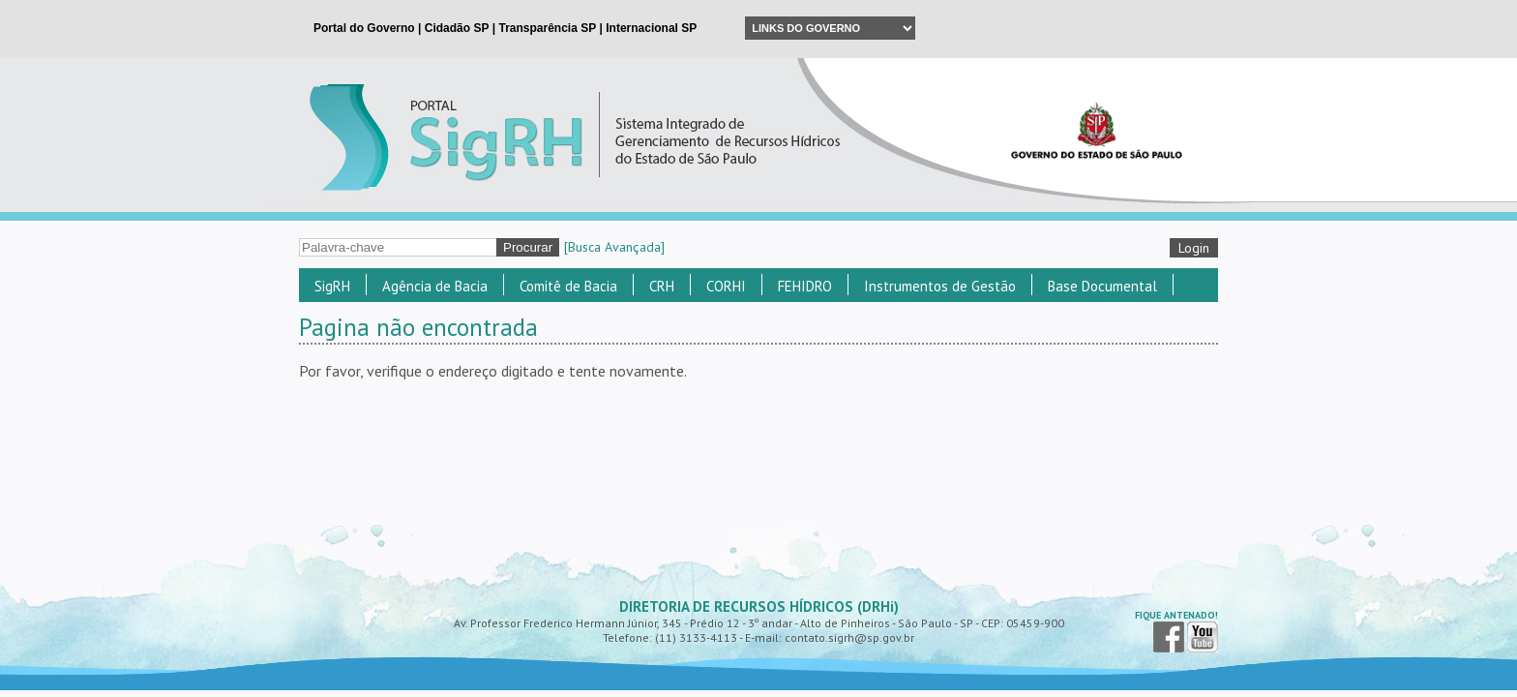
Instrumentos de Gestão (940, 286)
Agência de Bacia (435, 286)
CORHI (726, 286)
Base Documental (1102, 286)
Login (1193, 248)
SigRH (332, 286)
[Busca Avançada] (614, 247)
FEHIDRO (805, 286)
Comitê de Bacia (568, 286)
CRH (661, 286)
